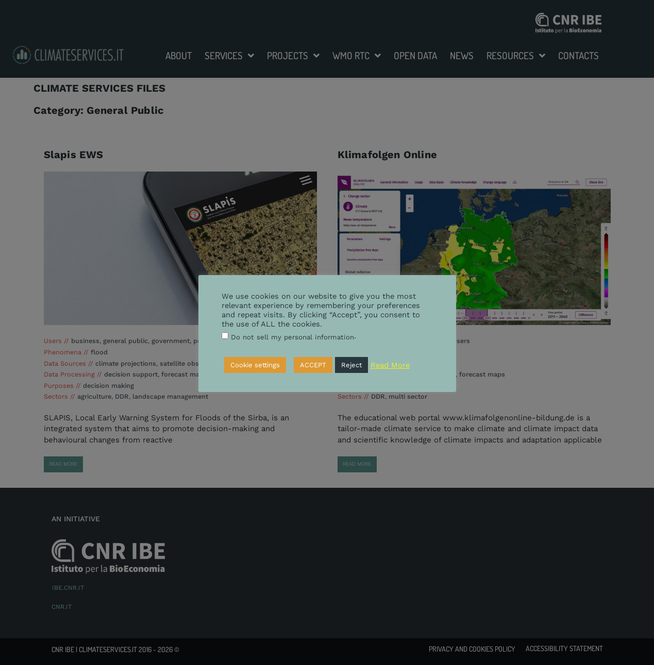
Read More (390, 365)
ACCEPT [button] (313, 365)
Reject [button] (351, 365)
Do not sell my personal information (292, 337)
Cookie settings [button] (255, 365)
